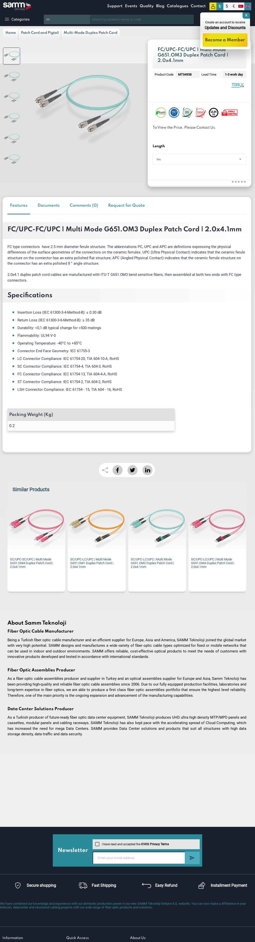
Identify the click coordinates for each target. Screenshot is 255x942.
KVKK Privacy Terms (155, 844)
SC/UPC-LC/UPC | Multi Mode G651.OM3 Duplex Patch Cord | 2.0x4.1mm (152, 563)
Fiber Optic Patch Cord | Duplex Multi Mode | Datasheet (237, 85)
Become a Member (225, 40)
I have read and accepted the (132, 844)
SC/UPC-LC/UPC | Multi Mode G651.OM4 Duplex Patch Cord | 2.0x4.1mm (212, 563)
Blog (160, 6)
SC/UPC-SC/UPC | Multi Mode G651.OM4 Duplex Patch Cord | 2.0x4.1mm (31, 563)
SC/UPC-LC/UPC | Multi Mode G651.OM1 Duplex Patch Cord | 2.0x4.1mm (91, 563)
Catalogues (177, 6)
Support (115, 6)
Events (131, 6)
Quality (147, 6)
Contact (198, 6)
